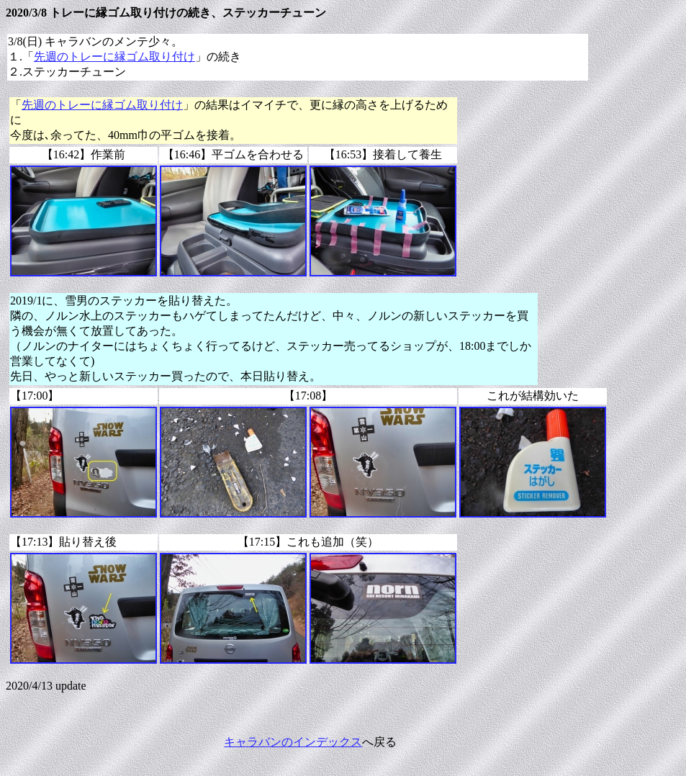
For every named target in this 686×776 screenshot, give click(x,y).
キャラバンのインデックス (293, 742)
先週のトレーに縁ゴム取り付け (114, 56)
